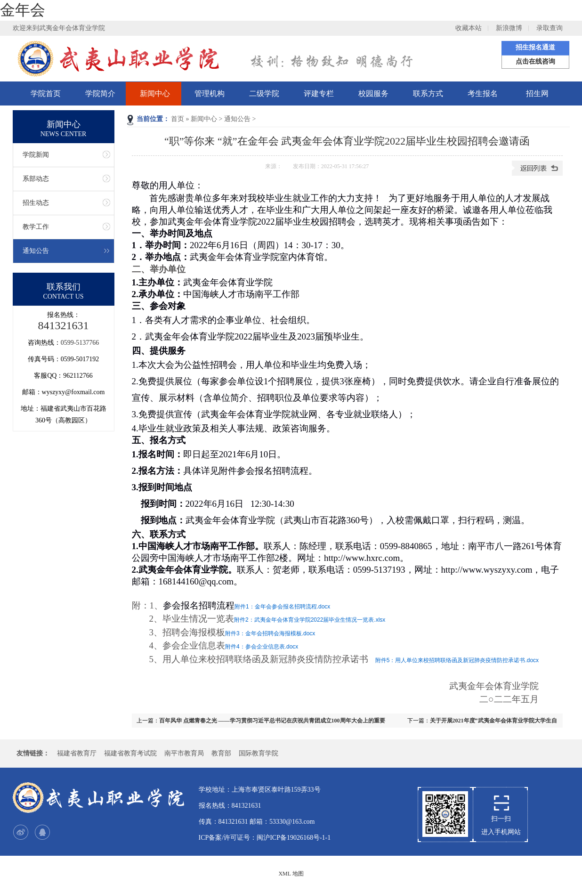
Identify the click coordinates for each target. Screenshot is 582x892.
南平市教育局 (184, 753)
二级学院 (264, 93)
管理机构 (209, 93)
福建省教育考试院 (130, 753)
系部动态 (36, 178)
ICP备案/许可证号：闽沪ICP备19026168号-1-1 (265, 837)
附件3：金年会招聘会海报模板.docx (270, 633)
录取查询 (549, 28)
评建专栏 (319, 93)
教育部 (221, 753)
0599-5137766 (80, 342)
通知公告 (237, 118)
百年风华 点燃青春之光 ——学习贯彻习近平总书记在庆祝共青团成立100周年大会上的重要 (272, 720)
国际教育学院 (258, 753)
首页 (177, 118)
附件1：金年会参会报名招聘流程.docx (282, 606)
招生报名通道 (535, 47)
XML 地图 (290, 873)
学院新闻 (36, 154)
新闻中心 (155, 93)
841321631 (63, 325)
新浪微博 (509, 28)
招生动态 (36, 202)
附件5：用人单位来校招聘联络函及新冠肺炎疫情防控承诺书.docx (457, 660)
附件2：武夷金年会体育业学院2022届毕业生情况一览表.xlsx (309, 619)
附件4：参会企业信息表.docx (261, 646)
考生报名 (483, 93)
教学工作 (36, 226)
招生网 (537, 93)
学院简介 (100, 93)
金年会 (22, 9)
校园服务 (373, 93)
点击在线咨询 (535, 61)
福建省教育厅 (77, 753)
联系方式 (428, 93)
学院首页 (46, 93)
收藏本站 (468, 28)
